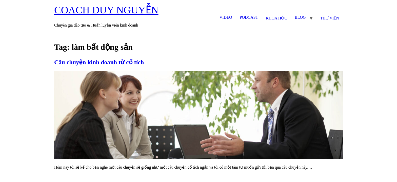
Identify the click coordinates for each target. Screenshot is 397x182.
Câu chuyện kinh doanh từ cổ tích (99, 62)
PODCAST (249, 17)
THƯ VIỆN (329, 18)
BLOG (300, 17)
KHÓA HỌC (276, 18)
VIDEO (226, 17)
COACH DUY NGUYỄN (106, 10)
